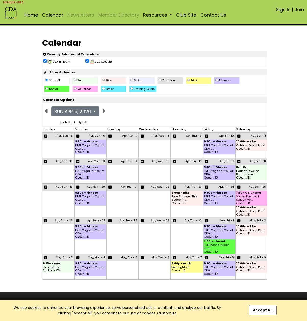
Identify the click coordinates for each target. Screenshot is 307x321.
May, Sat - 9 (258, 257)
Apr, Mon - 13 (96, 161)
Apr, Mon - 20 (96, 187)
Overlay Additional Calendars (71, 54)
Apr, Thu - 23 (193, 187)
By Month (67, 122)
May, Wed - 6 (160, 257)
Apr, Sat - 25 (257, 187)
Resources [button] (155, 15)
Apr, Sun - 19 (64, 187)
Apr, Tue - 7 (129, 136)
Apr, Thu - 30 (193, 220)
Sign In (283, 9)
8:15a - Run (51, 263)
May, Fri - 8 (226, 257)
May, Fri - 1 (227, 220)
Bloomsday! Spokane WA (52, 269)
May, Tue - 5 (129, 257)
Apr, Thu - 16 (193, 161)
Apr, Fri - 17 (227, 161)
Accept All (262, 310)
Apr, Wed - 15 (160, 161)
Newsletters (80, 15)
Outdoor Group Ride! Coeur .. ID (250, 147)
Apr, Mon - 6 (97, 136)
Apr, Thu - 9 (194, 136)
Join (299, 9)
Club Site (186, 15)
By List (82, 122)
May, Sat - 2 (258, 220)
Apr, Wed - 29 (160, 220)
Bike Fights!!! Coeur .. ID (180, 269)
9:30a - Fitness (86, 142)
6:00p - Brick (181, 263)
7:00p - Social (214, 241)
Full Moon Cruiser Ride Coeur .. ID (216, 248)
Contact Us (213, 15)
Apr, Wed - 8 (161, 136)
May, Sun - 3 (64, 257)
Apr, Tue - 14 (129, 161)
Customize (167, 313)
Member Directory (118, 15)
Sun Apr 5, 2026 (73, 111)
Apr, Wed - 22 (160, 187)
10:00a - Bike (246, 142)
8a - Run (242, 167)
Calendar (52, 15)
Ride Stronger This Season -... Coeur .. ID (184, 200)
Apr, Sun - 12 (64, 161)
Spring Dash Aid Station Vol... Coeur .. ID (247, 200)
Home (31, 15)
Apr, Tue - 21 (129, 187)
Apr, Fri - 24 (226, 187)
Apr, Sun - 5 (65, 136)
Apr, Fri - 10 (226, 136)
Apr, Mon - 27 (96, 220)
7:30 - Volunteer (249, 193)
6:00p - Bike (180, 193)
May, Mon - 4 (96, 257)
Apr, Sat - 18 (258, 161)
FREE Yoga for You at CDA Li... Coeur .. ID (89, 149)
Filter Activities (59, 72)
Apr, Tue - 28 (128, 220)
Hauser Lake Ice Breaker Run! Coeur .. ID (247, 174)
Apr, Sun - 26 (64, 220)
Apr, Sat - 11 (258, 136)
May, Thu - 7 (194, 257)
